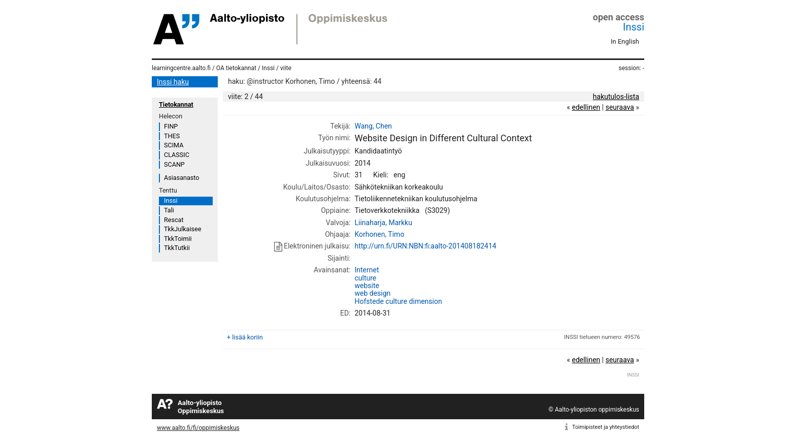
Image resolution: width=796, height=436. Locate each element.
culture (365, 278)
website (366, 286)
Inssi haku (173, 82)
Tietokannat (176, 104)
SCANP (174, 164)
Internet (366, 270)
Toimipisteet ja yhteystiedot (605, 427)
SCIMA (173, 145)
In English (625, 41)
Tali (169, 210)
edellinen (586, 107)
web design (372, 293)
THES (172, 136)
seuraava (620, 107)
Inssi (633, 27)
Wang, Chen (373, 126)
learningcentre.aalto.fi (181, 68)
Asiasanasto (181, 177)
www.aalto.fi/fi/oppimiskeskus (198, 427)
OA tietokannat (236, 68)
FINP (171, 126)
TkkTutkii (177, 248)
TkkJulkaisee (182, 229)
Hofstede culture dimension (398, 301)
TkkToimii (178, 238)
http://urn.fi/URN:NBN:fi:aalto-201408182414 (425, 246)
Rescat (174, 220)
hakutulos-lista (616, 96)
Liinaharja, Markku (383, 223)
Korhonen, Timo (379, 234)
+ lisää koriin (245, 337)
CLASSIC (176, 155)
